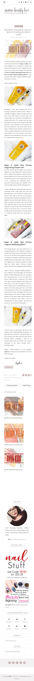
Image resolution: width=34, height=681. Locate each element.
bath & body (18, 26)
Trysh (14, 37)
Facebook (24, 620)
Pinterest (9, 627)
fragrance (7, 377)
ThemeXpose (15, 676)
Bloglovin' (25, 627)
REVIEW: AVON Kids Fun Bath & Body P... (13, 470)
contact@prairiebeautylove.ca (18, 539)
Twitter (17, 620)
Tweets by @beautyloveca (12, 651)
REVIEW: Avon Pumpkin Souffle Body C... (13, 419)
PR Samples (14, 377)
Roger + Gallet (8, 349)
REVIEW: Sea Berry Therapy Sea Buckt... (13, 444)
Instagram (9, 620)
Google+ (17, 627)
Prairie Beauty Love (10, 641)
